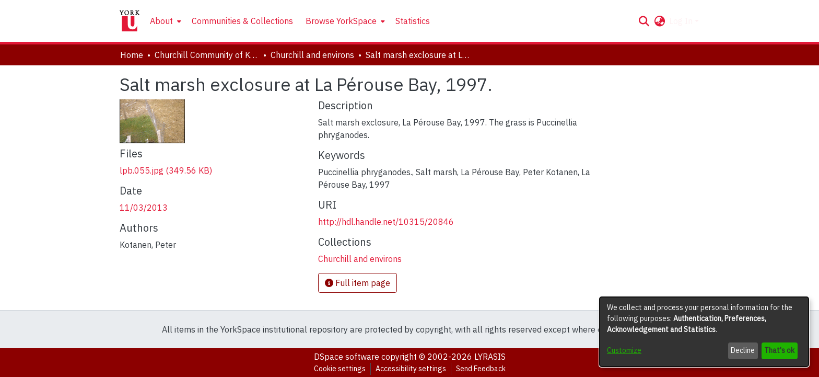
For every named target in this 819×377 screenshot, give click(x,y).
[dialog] (704, 332)
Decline (743, 350)
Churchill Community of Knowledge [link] (207, 55)
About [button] (161, 21)
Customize (624, 350)
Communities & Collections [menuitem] (242, 21)
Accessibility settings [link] (411, 368)
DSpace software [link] (346, 356)
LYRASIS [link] (490, 356)
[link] (166, 170)
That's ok (779, 350)
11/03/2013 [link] (144, 207)
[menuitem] (164, 21)
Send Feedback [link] (481, 368)
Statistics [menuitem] (412, 21)
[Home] (129, 20)
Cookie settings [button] (340, 368)
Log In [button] (682, 21)
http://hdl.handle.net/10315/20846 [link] (386, 221)
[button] (643, 21)
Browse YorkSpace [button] (341, 21)
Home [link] (131, 55)
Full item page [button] (357, 283)
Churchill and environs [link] (312, 55)
